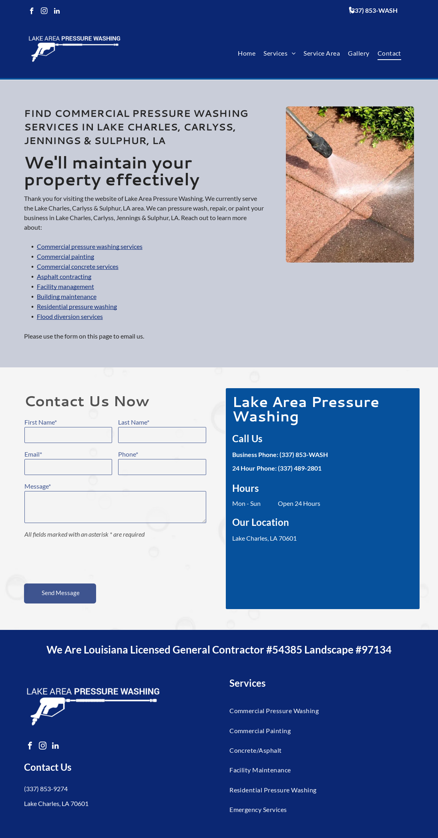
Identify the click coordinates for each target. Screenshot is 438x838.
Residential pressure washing (77, 326)
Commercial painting (65, 276)
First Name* (40, 422)
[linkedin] (57, 12)
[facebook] (32, 12)
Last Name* (133, 422)
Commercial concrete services (78, 286)
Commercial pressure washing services (90, 266)
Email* (33, 454)
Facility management (65, 306)
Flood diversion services (70, 336)
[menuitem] (246, 53)
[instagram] (44, 12)
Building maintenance (66, 316)
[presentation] (85, 559)
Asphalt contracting (64, 296)
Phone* (128, 454)
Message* (37, 486)
